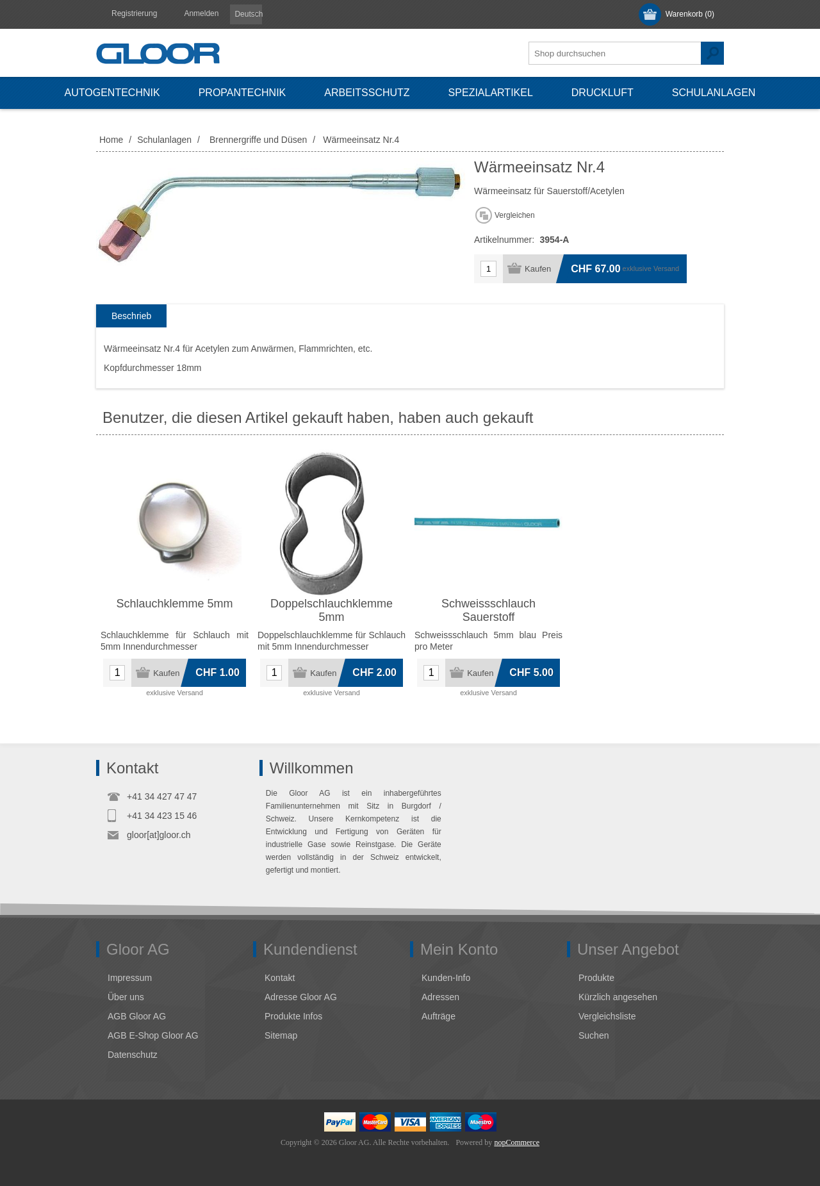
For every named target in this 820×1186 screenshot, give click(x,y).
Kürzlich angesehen (617, 997)
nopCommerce (516, 1142)
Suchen (712, 53)
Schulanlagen (714, 92)
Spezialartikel (490, 92)
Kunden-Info (446, 978)
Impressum (130, 978)
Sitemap (281, 1035)
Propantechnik (242, 92)
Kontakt (280, 978)
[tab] (131, 316)
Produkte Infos (293, 1016)
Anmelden (201, 13)
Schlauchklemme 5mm (174, 603)
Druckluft (602, 92)
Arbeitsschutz (366, 92)
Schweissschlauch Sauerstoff (488, 610)
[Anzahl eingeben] (488, 269)
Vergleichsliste (607, 1016)
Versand (666, 268)
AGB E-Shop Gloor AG (153, 1035)
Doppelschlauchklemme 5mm (331, 610)
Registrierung (134, 13)
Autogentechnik (112, 92)
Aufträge (438, 1016)
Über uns (126, 997)
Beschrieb (131, 316)
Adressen (440, 997)
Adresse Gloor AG (301, 997)
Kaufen (538, 269)
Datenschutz (133, 1055)
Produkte (596, 978)
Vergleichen (515, 215)
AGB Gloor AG (137, 1016)
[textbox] (615, 53)
